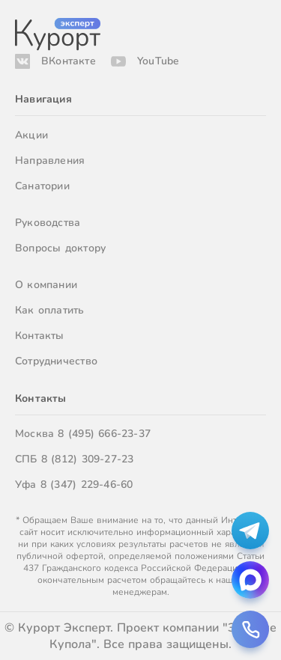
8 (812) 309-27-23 (87, 459)
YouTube (158, 61)
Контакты (39, 336)
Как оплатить (50, 310)
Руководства (47, 223)
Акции (31, 135)
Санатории (42, 186)
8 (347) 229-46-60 (86, 484)
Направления (50, 160)
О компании (46, 285)
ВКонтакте (68, 61)
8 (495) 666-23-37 (104, 434)
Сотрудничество (56, 361)
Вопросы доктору (60, 248)
